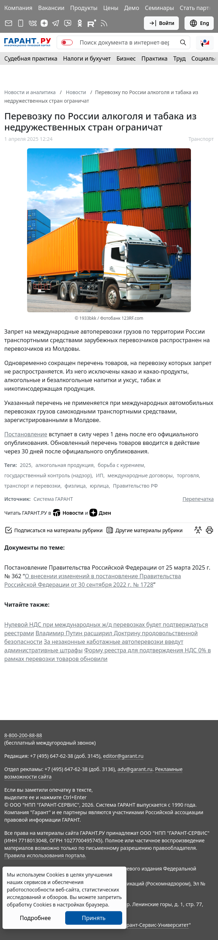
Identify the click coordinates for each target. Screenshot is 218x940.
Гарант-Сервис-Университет (155, 924)
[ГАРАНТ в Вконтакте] (32, 23)
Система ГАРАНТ (53, 498)
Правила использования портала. (45, 855)
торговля (188, 475)
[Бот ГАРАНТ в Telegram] (67, 23)
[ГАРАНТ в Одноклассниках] (80, 23)
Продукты (84, 8)
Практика (154, 58)
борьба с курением (121, 465)
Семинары (159, 8)
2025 (25, 465)
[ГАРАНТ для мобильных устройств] (20, 23)
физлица (74, 485)
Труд (179, 58)
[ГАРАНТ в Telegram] (55, 23)
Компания (18, 8)
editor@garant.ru (123, 755)
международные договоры (140, 475)
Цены (111, 8)
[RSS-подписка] (104, 23)
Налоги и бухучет (87, 58)
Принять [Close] (94, 918)
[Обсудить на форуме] (198, 530)
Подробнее (35, 918)
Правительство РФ (135, 485)
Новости (67, 512)
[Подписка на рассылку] (8, 23)
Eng (199, 23)
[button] (205, 42)
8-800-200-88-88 (23, 735)
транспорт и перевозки (32, 485)
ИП (99, 475)
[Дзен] (44, 23)
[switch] (67, 42)
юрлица (99, 485)
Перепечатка (198, 498)
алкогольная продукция (65, 465)
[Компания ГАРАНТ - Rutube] (92, 23)
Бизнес (126, 58)
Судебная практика (30, 58)
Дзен (100, 513)
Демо (131, 8)
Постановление (25, 434)
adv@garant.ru (135, 769)
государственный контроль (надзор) (48, 475)
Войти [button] (162, 23)
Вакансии (51, 8)
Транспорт (201, 138)
